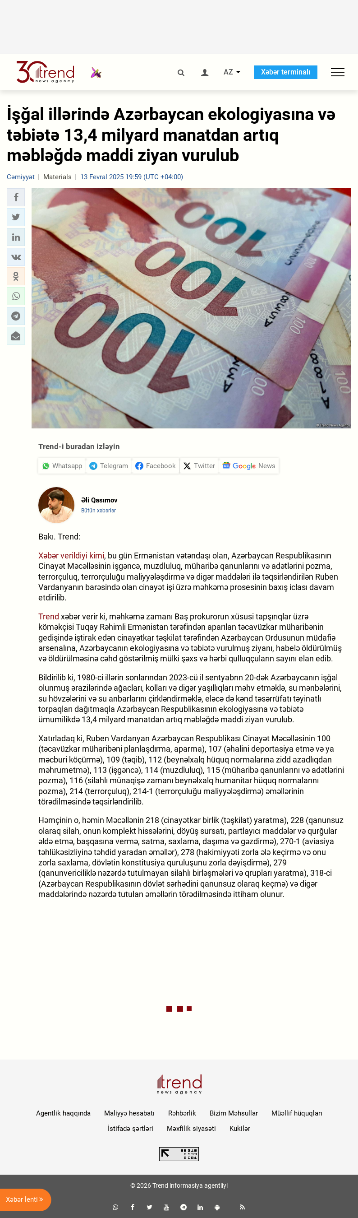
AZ (228, 72)
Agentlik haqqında (63, 1113)
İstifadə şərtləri (130, 1129)
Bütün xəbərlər (98, 510)
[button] (15, 197)
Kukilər (239, 1129)
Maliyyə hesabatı (129, 1113)
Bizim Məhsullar (234, 1113)
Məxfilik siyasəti (191, 1129)
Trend (48, 616)
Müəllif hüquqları (296, 1113)
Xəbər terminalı (285, 72)
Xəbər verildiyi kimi (71, 555)
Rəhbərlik (182, 1113)
